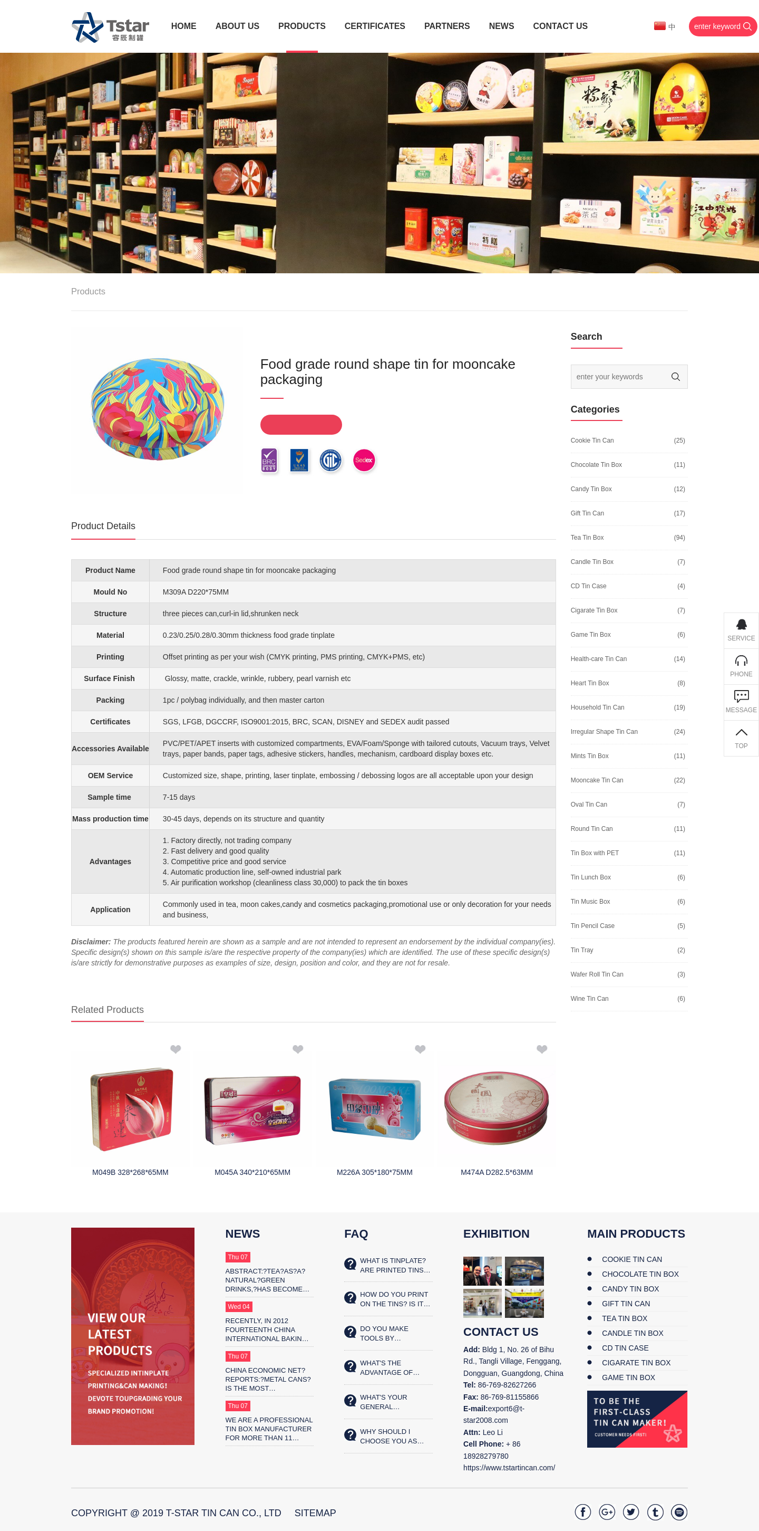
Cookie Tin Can (592, 440)
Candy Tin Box (591, 489)
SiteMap (315, 1513)
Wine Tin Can (590, 998)
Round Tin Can (592, 829)
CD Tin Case (589, 586)
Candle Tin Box (592, 562)
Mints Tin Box (590, 756)
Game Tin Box (591, 634)
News (243, 1233)
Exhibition (496, 1233)
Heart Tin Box (590, 683)
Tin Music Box (590, 901)
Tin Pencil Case (593, 926)
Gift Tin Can (587, 513)
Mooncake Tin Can (597, 780)
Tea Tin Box (587, 537)
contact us (501, 1331)
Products (88, 291)
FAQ (356, 1233)
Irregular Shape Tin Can (604, 731)
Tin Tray (582, 950)
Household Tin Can (598, 707)
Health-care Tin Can (599, 659)
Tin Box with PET (595, 853)
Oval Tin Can (589, 804)
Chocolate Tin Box (596, 464)
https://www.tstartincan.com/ (509, 1467)
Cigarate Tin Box (594, 610)
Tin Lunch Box (591, 877)
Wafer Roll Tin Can (597, 974)
